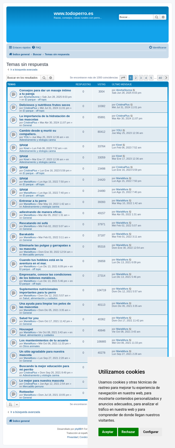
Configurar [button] (150, 432)
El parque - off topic (35, 99)
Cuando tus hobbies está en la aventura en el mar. (41, 261)
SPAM (23, 145)
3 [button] (141, 78)
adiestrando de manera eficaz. (40, 212)
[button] (123, 77)
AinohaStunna (31, 96)
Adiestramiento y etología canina (37, 139)
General (27, 125)
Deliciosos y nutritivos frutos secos (44, 105)
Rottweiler (26, 391)
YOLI (26, 137)
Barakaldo (26, 234)
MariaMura (30, 181)
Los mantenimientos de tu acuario (43, 340)
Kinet (26, 148)
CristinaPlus (30, 108)
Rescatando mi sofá (33, 223)
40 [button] (160, 78)
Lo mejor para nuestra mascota (41, 380)
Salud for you (29, 318)
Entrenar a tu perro (32, 201)
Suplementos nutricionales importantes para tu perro (38, 290)
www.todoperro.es (73, 13)
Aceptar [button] (107, 432)
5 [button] (151, 78)
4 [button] (146, 78)
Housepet (26, 329)
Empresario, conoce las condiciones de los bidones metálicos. (45, 276)
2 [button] (135, 78)
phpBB (78, 429)
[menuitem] (36, 47)
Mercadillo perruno (33, 254)
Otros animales (31, 346)
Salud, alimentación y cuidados (40, 298)
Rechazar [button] (128, 432)
